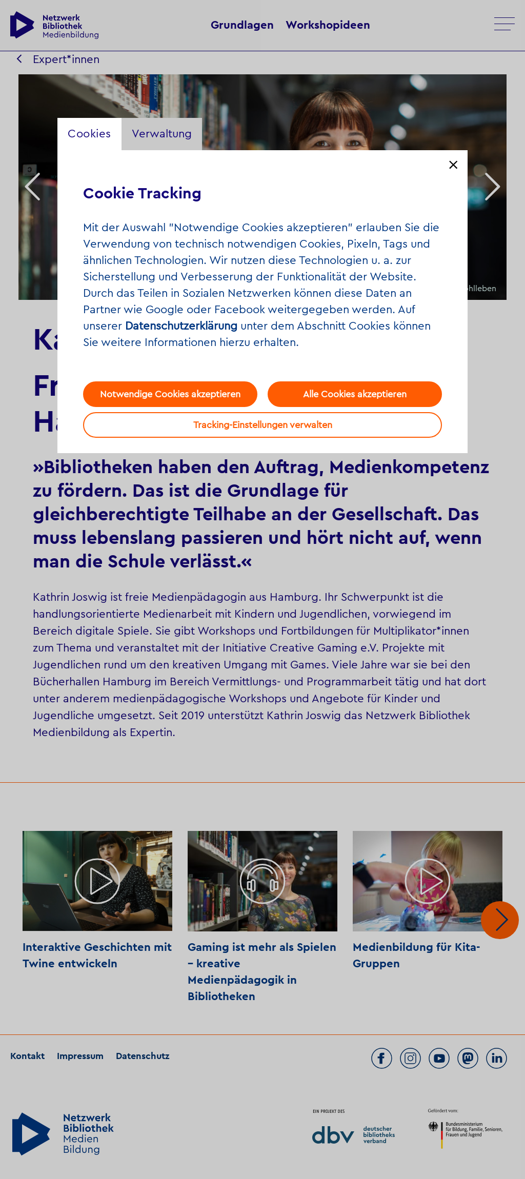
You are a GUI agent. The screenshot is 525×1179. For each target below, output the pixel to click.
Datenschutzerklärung (181, 326)
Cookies (89, 133)
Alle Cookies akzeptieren (355, 394)
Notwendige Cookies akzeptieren (170, 394)
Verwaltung (162, 133)
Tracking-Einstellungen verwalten (262, 425)
